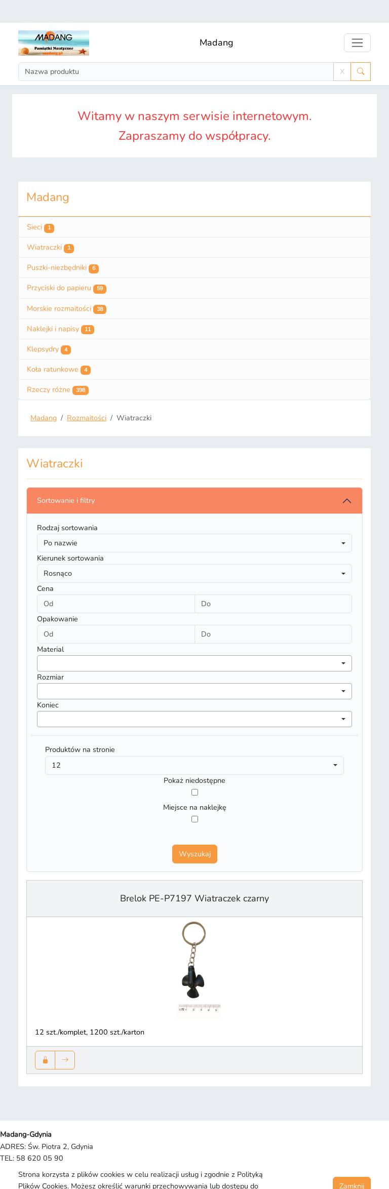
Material (50, 626)
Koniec (48, 682)
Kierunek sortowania (70, 535)
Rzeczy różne (58, 367)
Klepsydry (49, 326)
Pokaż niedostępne (194, 757)
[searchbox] (43, 640)
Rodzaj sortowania (67, 505)
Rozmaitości (86, 395)
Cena (45, 566)
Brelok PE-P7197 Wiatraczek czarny (194, 875)
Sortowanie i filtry (66, 477)
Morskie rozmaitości (66, 286)
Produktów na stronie (80, 727)
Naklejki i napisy (60, 306)
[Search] (176, 48)
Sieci (40, 204)
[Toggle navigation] (357, 20)
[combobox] (194, 640)
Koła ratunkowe (59, 346)
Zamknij (351, 1163)
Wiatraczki (50, 224)
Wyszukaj (195, 831)
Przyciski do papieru (66, 265)
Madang (217, 20)
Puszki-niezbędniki (63, 245)
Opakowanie (57, 596)
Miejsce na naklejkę (194, 784)
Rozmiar (50, 654)
